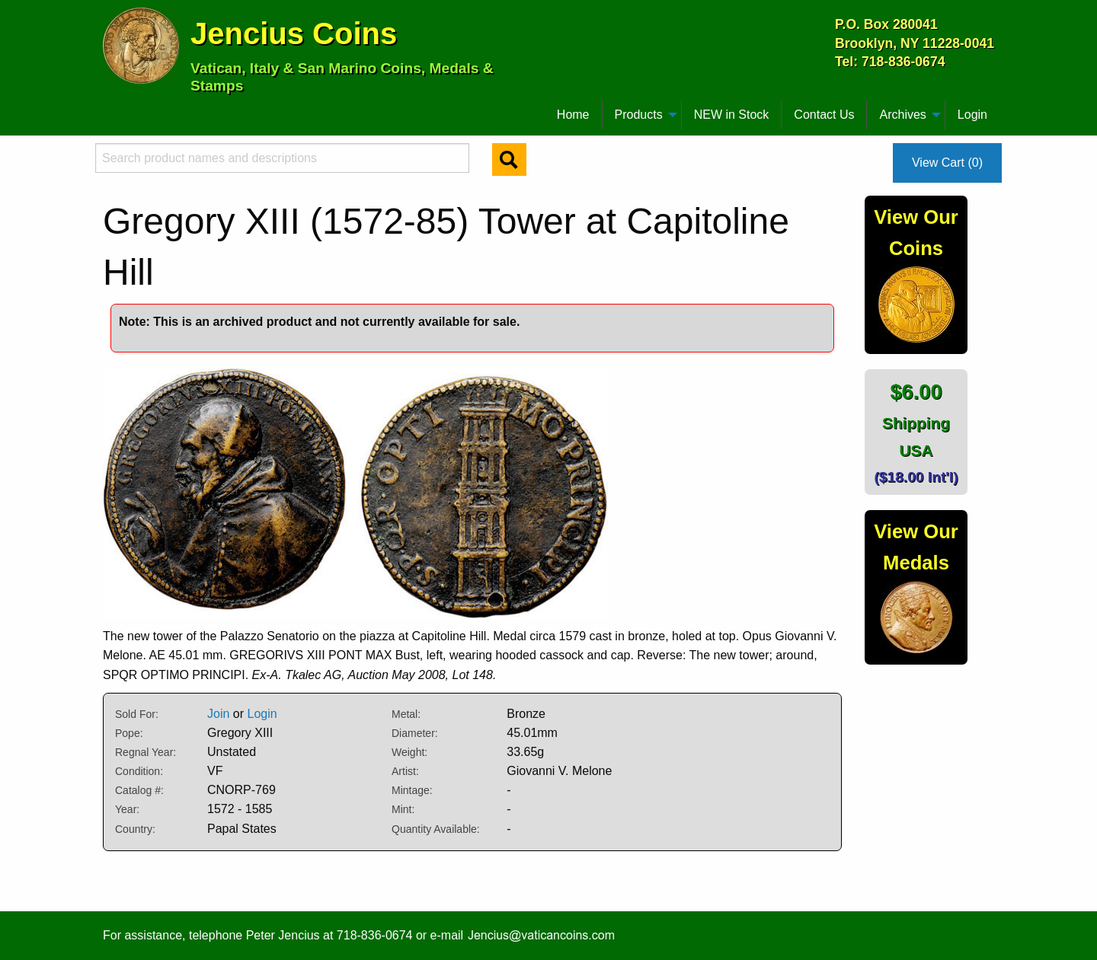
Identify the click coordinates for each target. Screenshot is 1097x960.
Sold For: (136, 714)
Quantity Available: (436, 829)
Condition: (139, 771)
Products (639, 114)
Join (218, 713)
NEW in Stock (731, 114)
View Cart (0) (947, 162)
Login (972, 114)
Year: (127, 809)
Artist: (405, 771)
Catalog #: (139, 790)
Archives (902, 114)
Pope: (129, 733)
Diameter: (415, 733)
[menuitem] (110, 108)
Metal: (406, 714)
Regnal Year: (145, 752)
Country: (135, 829)
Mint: (403, 809)
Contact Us (824, 114)
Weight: (409, 752)
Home (573, 114)
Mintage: (412, 790)
